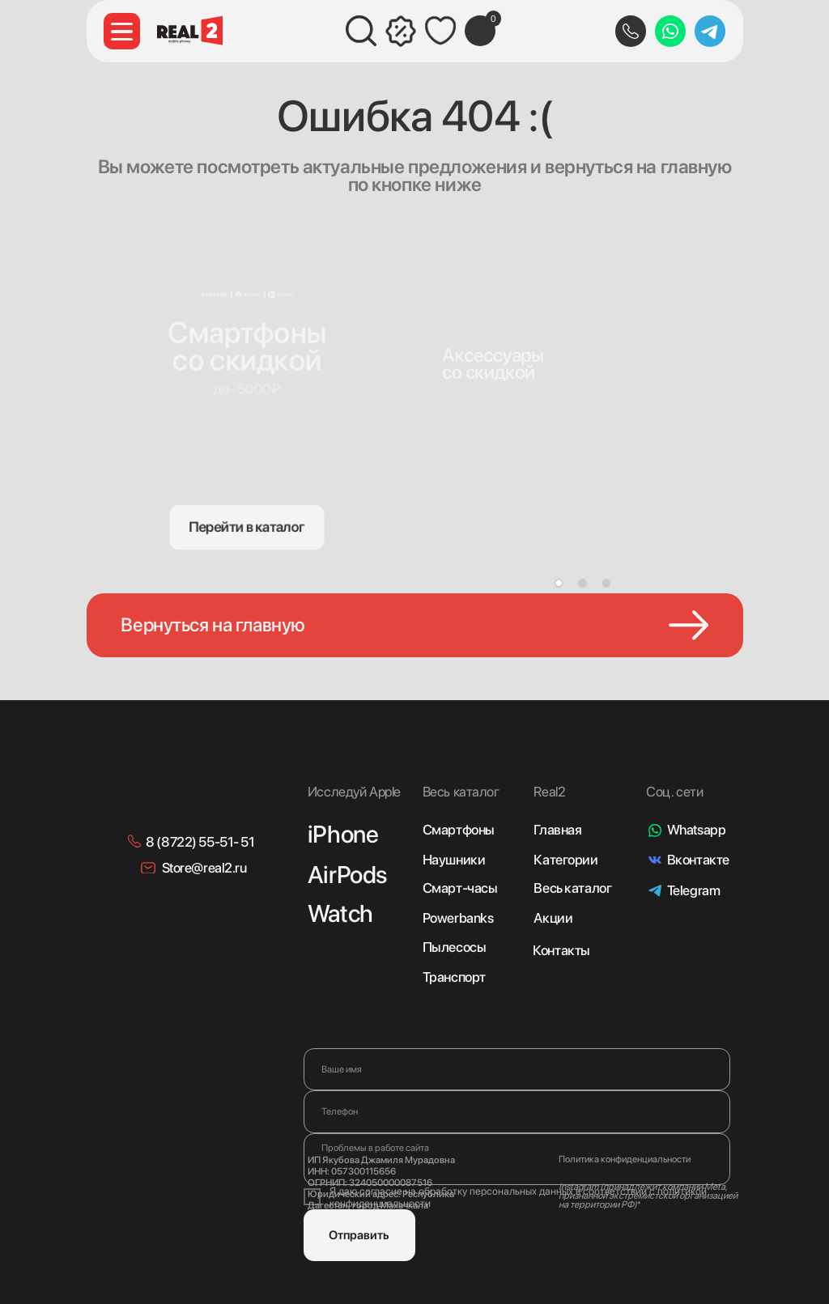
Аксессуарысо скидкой (493, 364)
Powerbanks (458, 918)
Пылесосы (455, 947)
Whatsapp (696, 830)
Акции (553, 918)
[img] (499, 325)
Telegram (694, 890)
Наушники (454, 860)
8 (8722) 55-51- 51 (200, 842)
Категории (565, 860)
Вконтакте (698, 860)
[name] (517, 1069)
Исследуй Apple (354, 792)
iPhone (343, 834)
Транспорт (454, 977)
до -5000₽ (247, 389)
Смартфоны (459, 830)
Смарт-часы (460, 888)
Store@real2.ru (204, 868)
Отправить (359, 1235)
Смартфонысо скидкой (247, 344)
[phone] (517, 1111)
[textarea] (517, 1159)
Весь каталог (572, 888)
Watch (340, 913)
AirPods (347, 874)
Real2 (549, 792)
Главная (557, 830)
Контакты (561, 950)
